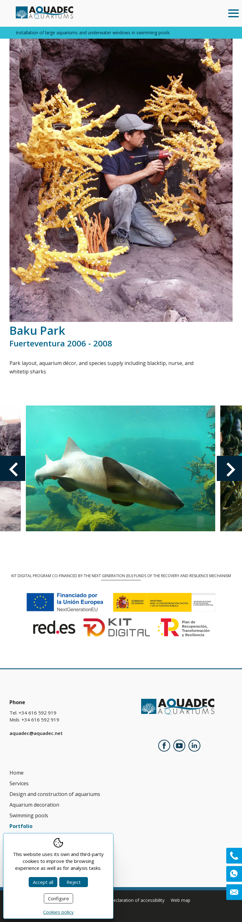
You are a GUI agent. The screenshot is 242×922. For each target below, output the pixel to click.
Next (229, 468)
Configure (58, 898)
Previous (12, 468)
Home (16, 772)
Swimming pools (28, 815)
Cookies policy (58, 912)
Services (19, 783)
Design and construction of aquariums (54, 794)
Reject (73, 882)
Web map (180, 900)
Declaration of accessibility (137, 900)
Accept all (43, 882)
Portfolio (20, 826)
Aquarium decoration (34, 804)
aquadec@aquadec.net (36, 733)
